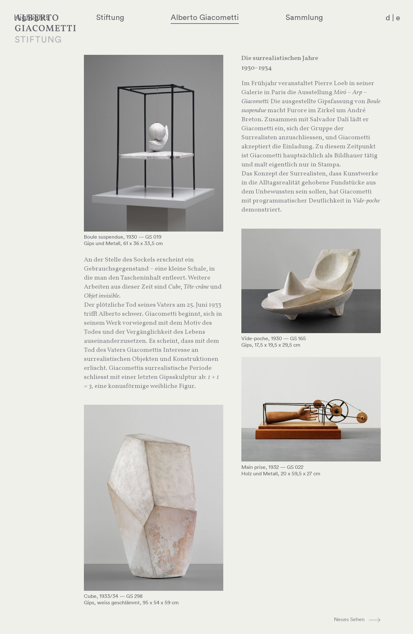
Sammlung (318, 17)
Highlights (101, 17)
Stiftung (161, 17)
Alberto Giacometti (237, 17)
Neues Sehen (349, 619)
